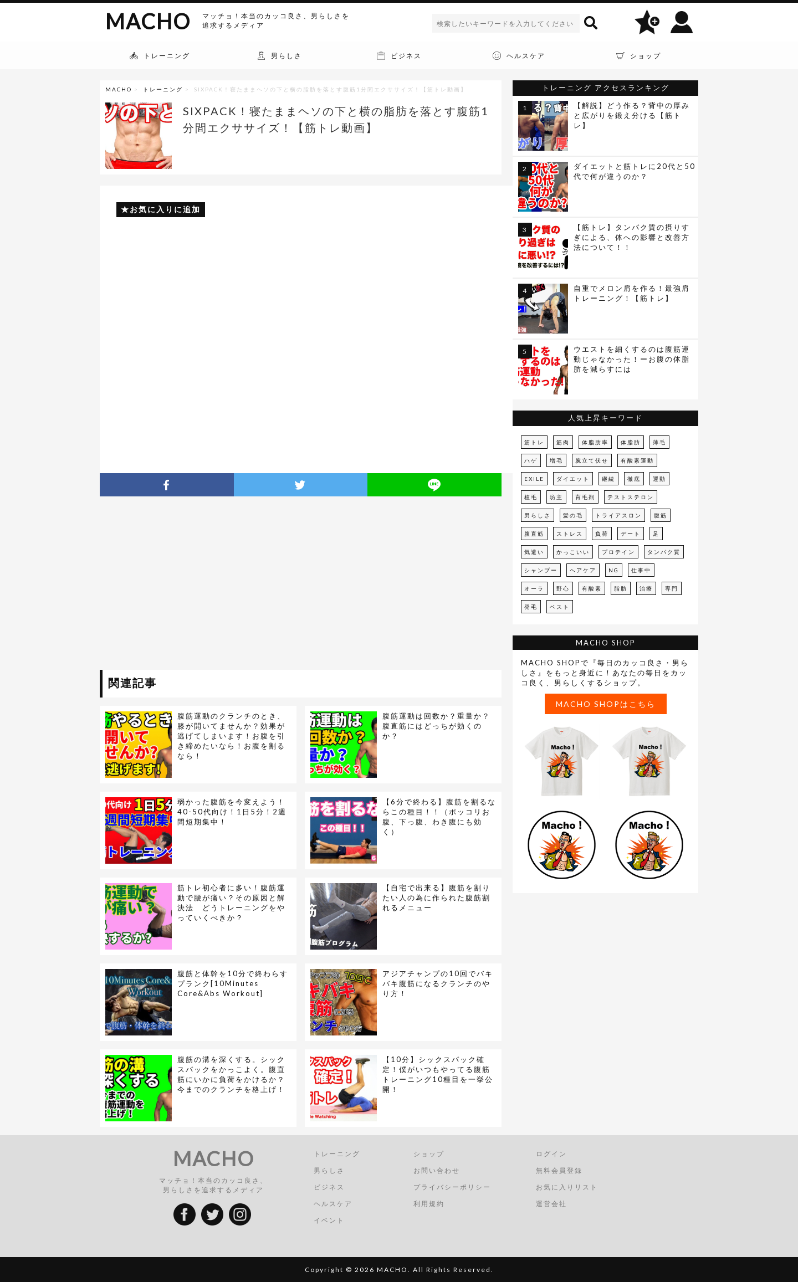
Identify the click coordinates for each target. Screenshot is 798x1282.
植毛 (531, 497)
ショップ (428, 1154)
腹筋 (660, 515)
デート (631, 533)
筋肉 (563, 442)
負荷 (601, 533)
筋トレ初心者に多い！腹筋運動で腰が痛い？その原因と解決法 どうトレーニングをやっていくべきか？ (231, 902)
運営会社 (551, 1203)
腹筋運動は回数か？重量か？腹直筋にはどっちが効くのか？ (436, 725)
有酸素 (592, 588)
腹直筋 (534, 533)
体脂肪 (631, 442)
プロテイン (618, 551)
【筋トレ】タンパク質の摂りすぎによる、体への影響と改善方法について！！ (632, 237)
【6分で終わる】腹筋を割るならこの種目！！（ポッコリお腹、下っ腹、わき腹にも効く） (439, 816)
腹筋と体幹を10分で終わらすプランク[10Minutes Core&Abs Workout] (232, 983)
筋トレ (534, 442)
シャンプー (540, 570)
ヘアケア (583, 570)
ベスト (560, 606)
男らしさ (537, 515)
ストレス (569, 533)
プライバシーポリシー (452, 1187)
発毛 (531, 606)
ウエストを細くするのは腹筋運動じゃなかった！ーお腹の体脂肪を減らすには (632, 359)
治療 (646, 588)
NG (613, 570)
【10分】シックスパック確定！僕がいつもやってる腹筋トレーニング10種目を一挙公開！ (437, 1074)
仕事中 (641, 570)
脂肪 (620, 588)
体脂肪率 (595, 442)
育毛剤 (585, 497)
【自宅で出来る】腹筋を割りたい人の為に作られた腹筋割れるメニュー (436, 897)
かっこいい (573, 551)
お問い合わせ (436, 1170)
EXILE (534, 478)
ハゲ (531, 460)
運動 (659, 478)
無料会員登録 (559, 1170)
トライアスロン (618, 515)
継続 (608, 478)
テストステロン (630, 497)
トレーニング (163, 89)
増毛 (556, 460)
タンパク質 (664, 551)
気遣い (534, 551)
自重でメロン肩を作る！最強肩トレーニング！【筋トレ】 (632, 293)
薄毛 (659, 442)
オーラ (534, 588)
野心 (563, 588)
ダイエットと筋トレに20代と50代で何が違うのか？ (634, 171)
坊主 (556, 497)
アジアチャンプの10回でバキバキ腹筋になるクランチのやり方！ (437, 983)
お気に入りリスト (567, 1187)
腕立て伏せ (591, 460)
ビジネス (329, 1187)
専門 (671, 588)
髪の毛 (573, 515)
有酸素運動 (637, 460)
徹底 (634, 478)
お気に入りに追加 (165, 209)
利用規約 (428, 1203)
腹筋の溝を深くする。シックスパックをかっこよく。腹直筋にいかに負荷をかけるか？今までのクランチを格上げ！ (231, 1074)
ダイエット (573, 478)
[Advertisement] (201, 585)
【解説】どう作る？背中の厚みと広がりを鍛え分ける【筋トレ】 (632, 115)
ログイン (551, 1154)
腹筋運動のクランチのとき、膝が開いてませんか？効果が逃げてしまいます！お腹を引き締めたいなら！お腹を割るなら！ (231, 735)
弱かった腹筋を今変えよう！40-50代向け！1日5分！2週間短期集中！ (232, 811)
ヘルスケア (333, 1203)
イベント (329, 1220)
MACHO (148, 21)
